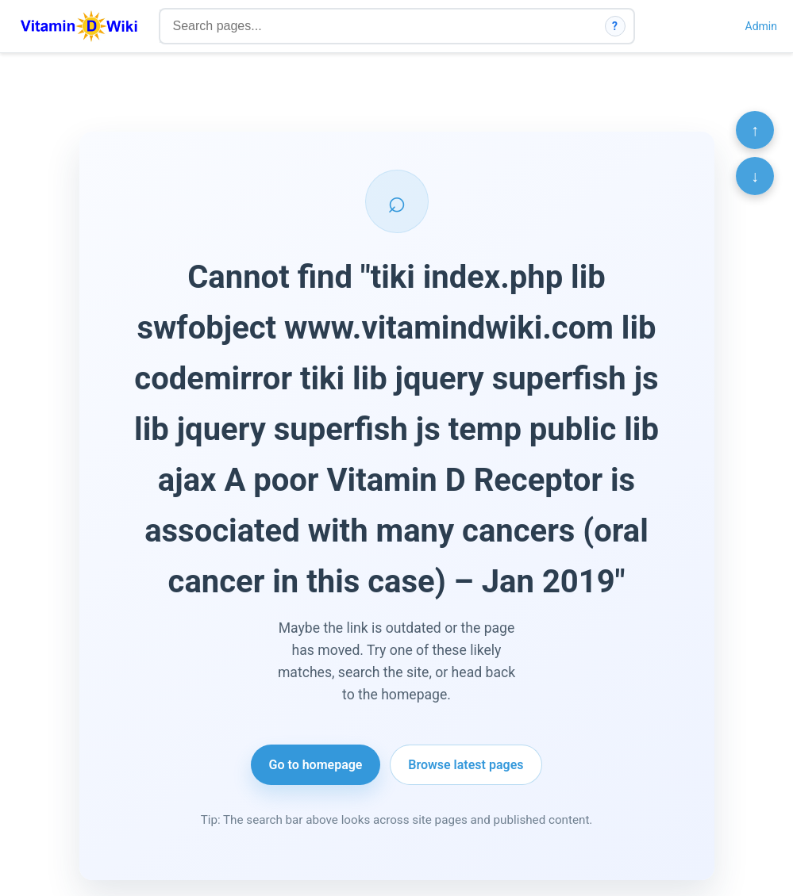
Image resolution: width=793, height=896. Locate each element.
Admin (761, 26)
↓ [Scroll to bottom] (755, 176)
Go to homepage (316, 764)
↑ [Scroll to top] (755, 130)
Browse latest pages (465, 764)
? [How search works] (615, 26)
